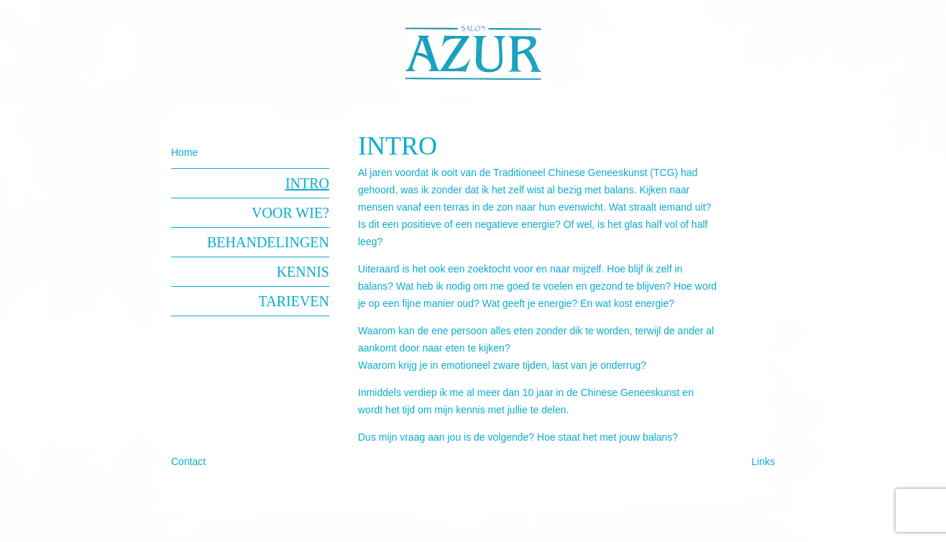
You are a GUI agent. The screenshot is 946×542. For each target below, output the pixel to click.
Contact (188, 461)
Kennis (303, 272)
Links (763, 461)
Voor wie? (290, 213)
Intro (307, 183)
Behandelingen (268, 242)
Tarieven (294, 301)
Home (184, 152)
